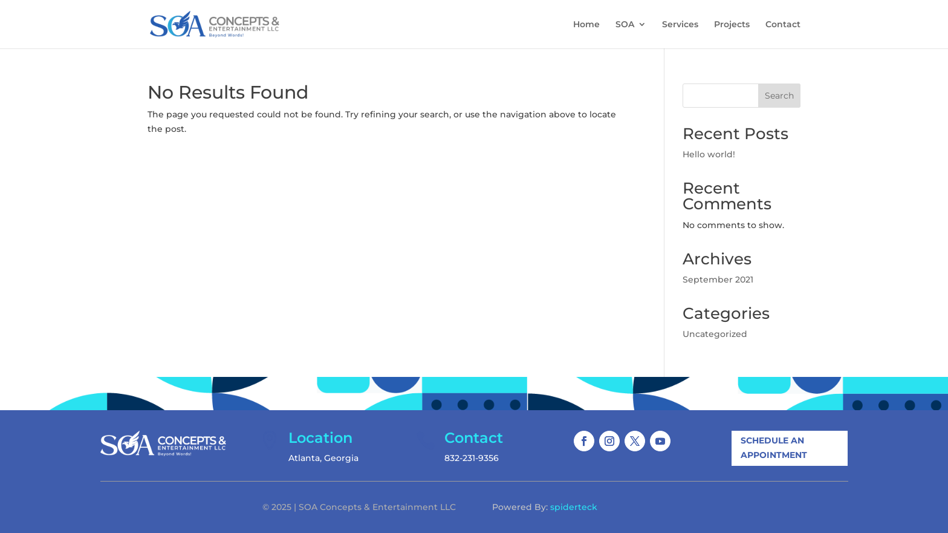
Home (586, 25)
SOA (624, 25)
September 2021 (718, 279)
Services (680, 25)
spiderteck (573, 507)
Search (779, 95)
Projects (732, 25)
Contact (782, 25)
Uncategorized (715, 334)
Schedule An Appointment (774, 447)
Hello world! (709, 154)
